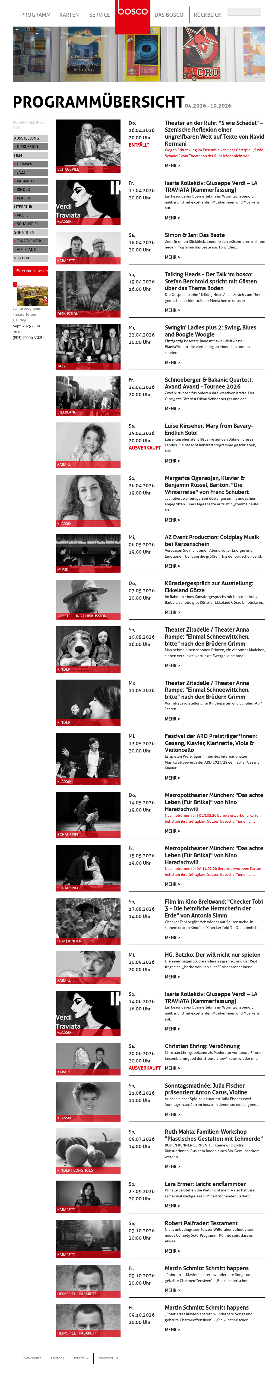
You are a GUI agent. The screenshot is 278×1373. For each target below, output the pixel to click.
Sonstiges (24, 232)
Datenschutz (32, 1358)
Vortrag (22, 258)
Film (18, 155)
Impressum (81, 1358)
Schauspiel (28, 223)
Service (99, 15)
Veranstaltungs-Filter (29, 125)
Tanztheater (29, 240)
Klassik (24, 198)
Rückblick (207, 15)
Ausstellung (26, 138)
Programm (35, 15)
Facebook (57, 1358)
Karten (69, 15)
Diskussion (27, 146)
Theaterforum (108, 1358)
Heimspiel (26, 163)
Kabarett (25, 181)
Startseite (133, 10)
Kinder (23, 189)
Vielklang (26, 249)
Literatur (23, 206)
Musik (22, 215)
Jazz (21, 172)
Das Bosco (169, 15)
